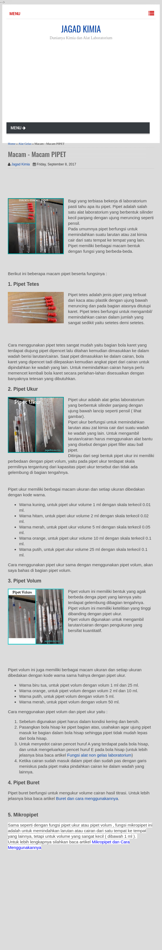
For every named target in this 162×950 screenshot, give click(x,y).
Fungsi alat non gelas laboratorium (99, 755)
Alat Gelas (24, 143)
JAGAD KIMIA (81, 28)
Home (11, 143)
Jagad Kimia (20, 164)
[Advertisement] (85, 82)
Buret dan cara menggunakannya (87, 798)
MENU (14, 13)
